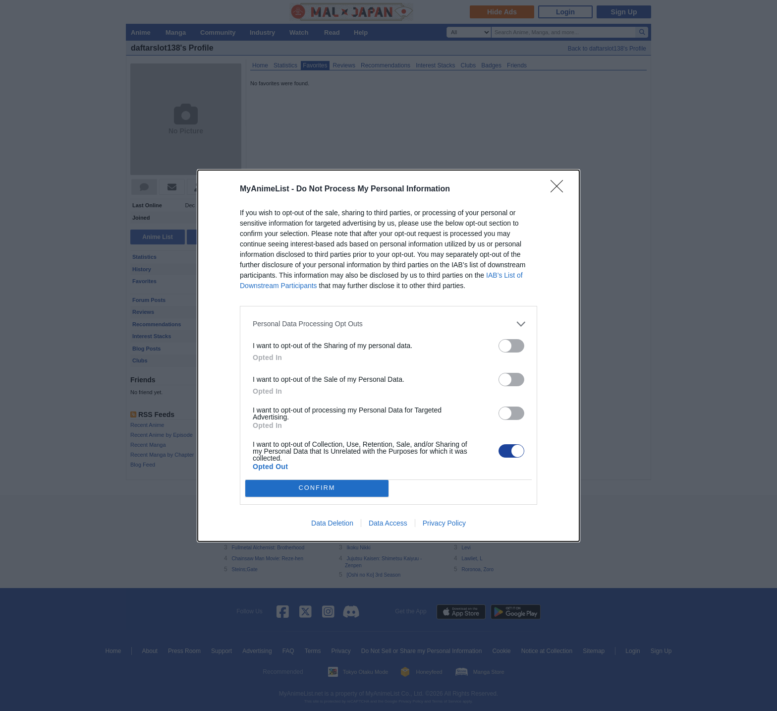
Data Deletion (332, 523)
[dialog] (388, 355)
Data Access (388, 523)
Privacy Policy (444, 523)
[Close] (560, 189)
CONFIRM (316, 488)
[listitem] (388, 324)
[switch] (511, 346)
